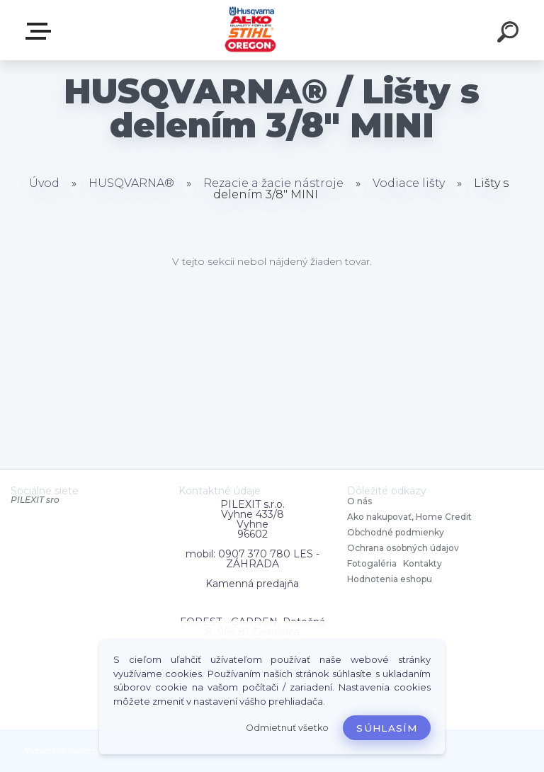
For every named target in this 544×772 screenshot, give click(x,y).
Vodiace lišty (409, 183)
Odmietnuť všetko (287, 727)
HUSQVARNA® (131, 183)
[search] (510, 34)
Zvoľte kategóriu (41, 31)
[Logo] (251, 30)
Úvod (44, 183)
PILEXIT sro (35, 499)
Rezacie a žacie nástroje (273, 183)
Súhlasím (386, 728)
